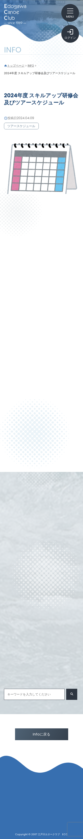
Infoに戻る (41, 734)
